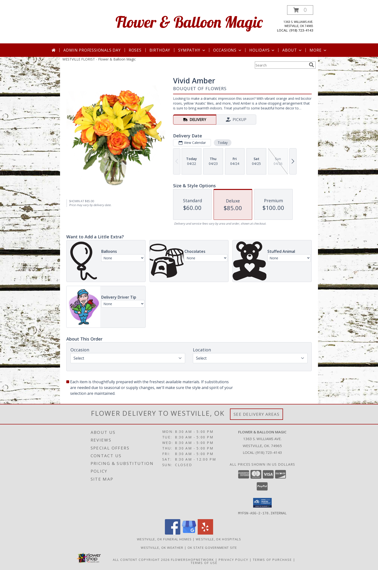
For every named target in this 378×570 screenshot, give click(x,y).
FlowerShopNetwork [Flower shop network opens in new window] (192, 559)
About (292, 50)
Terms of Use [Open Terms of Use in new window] (204, 562)
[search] (311, 64)
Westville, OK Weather (162, 547)
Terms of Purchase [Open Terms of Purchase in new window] (272, 559)
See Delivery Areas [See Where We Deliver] (257, 414)
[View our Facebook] (172, 533)
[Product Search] (281, 65)
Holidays (262, 50)
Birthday (159, 50)
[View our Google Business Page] (189, 533)
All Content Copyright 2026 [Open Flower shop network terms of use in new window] (141, 559)
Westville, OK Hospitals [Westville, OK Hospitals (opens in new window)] (218, 539)
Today (223, 142)
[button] (300, 10)
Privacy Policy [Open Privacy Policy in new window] (233, 559)
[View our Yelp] (205, 533)
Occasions (227, 50)
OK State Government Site (212, 547)
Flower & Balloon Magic (189, 22)
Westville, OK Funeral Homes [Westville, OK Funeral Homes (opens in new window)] (164, 539)
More (318, 50)
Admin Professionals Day (92, 50)
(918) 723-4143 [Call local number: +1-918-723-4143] (301, 30)
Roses (135, 50)
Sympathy (192, 50)
